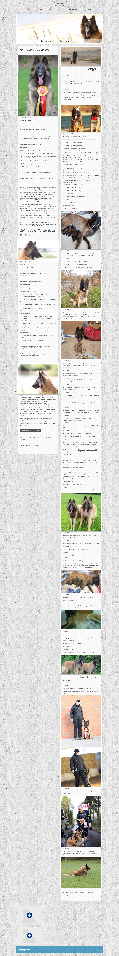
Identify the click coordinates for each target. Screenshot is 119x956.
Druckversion (22, 949)
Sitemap (29, 949)
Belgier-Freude (67, 895)
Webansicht (98, 950)
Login (99, 949)
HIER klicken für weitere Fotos (30, 430)
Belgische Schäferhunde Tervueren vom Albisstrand (59, 4)
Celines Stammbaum (25, 445)
